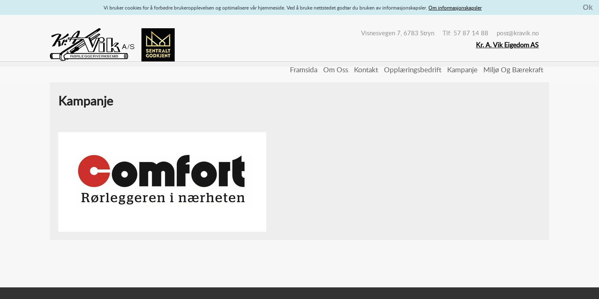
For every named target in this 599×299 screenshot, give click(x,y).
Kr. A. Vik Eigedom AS (507, 44)
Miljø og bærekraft (513, 69)
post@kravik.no (518, 33)
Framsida (303, 69)
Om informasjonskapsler (455, 7)
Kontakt (366, 69)
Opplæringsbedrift (412, 69)
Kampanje (462, 69)
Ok (588, 7)
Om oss (335, 69)
